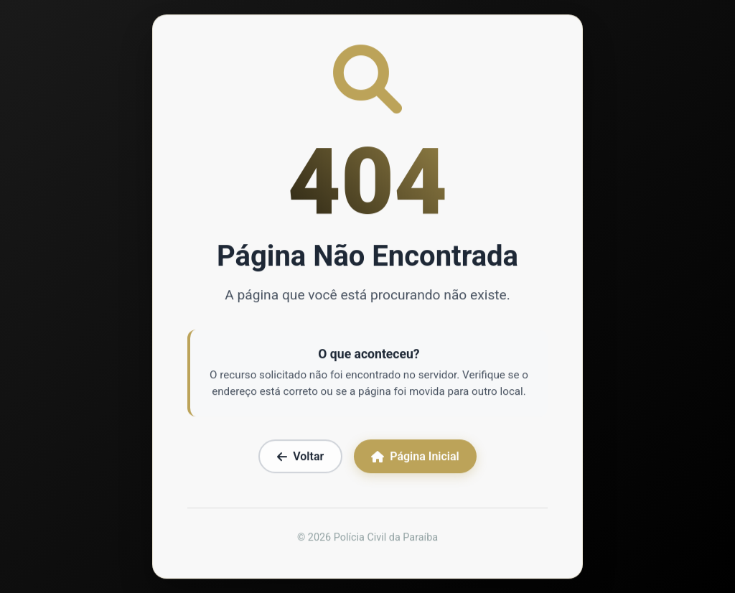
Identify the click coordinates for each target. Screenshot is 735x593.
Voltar (300, 457)
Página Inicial (415, 457)
